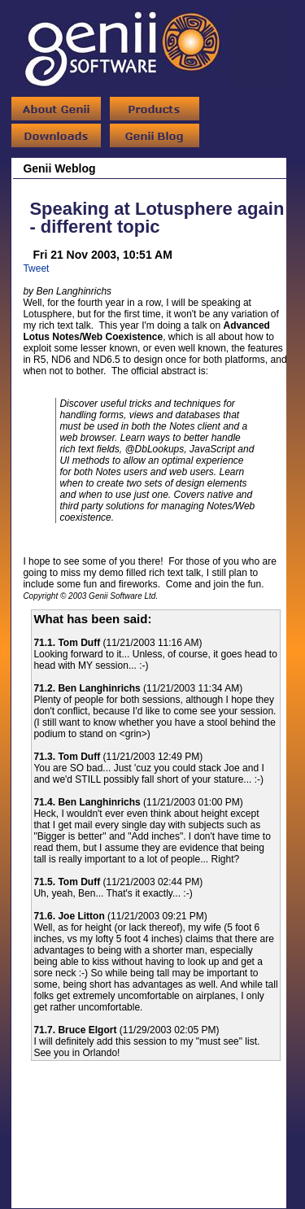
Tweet (36, 268)
